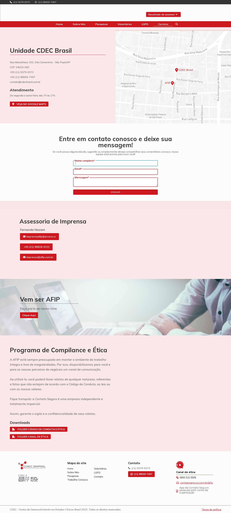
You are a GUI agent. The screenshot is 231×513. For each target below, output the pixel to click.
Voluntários (100, 468)
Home (70, 468)
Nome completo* (85, 160)
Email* (78, 169)
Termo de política (211, 509)
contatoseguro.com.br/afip (196, 483)
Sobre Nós (73, 472)
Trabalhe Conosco (77, 479)
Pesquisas (73, 476)
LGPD (97, 472)
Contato (98, 476)
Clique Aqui (29, 315)
